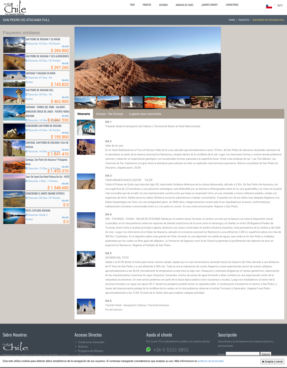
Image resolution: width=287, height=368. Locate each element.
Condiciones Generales (91, 342)
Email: (239, 354)
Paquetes (147, 4)
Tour (132, 4)
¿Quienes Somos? (209, 4)
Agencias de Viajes (184, 5)
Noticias (83, 346)
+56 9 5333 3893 (170, 350)
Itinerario (83, 114)
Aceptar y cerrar (272, 361)
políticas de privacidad (210, 361)
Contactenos (232, 4)
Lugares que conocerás (145, 114)
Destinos (163, 5)
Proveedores (85, 355)
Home (232, 20)
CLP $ (279, 5)
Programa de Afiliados (90, 351)
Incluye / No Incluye (109, 114)
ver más (64, 355)
